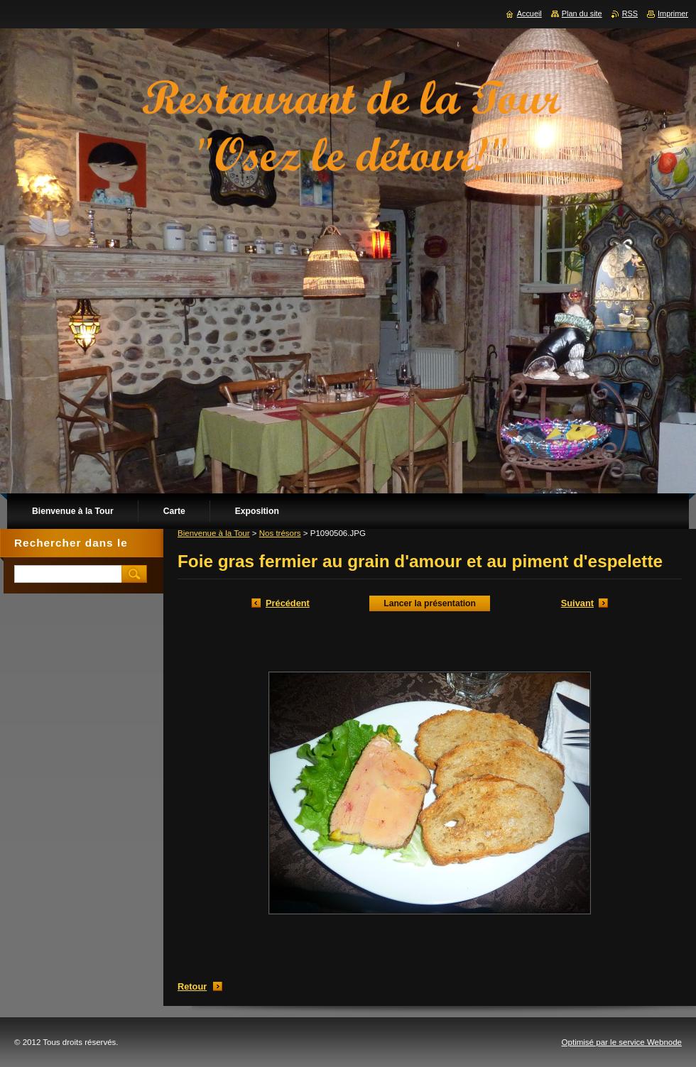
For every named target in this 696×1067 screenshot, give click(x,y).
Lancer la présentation (430, 603)
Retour (192, 986)
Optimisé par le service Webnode (622, 1042)
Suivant (577, 603)
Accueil (529, 13)
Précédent (288, 603)
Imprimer (673, 13)
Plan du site (582, 13)
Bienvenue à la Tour (214, 533)
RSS (630, 13)
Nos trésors (280, 533)
